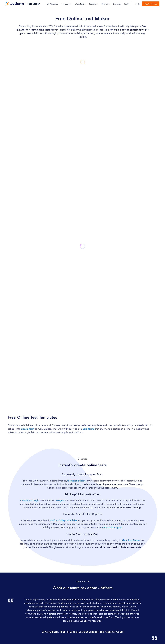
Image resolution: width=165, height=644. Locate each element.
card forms (88, 428)
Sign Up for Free (150, 4)
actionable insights (111, 527)
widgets (60, 500)
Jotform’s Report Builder (63, 520)
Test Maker (33, 3)
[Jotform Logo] (15, 4)
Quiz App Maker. (131, 540)
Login (137, 4)
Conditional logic (29, 500)
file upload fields (76, 480)
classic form (27, 428)
